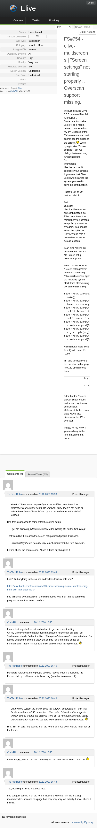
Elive (20, 88)
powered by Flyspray (82, 822)
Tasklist (36, 20)
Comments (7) (15, 474)
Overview (18, 20)
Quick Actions (87, 32)
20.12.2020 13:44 (48, 572)
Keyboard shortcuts (14, 817)
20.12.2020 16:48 (48, 781)
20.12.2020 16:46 (48, 698)
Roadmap (54, 20)
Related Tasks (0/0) (38, 474)
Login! (91, 2)
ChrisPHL (14, 91)
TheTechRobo (14, 494)
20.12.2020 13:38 (48, 494)
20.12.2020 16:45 (43, 622)
